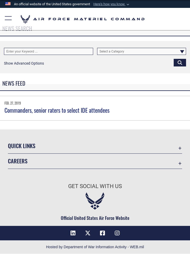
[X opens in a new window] (88, 233)
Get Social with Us (95, 186)
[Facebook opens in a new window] (102, 233)
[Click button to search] (180, 62)
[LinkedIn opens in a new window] (73, 233)
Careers (17, 161)
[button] (111, 4)
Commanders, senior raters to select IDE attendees (56, 110)
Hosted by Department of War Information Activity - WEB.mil (95, 247)
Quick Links (21, 146)
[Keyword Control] (48, 51)
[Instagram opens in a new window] (117, 233)
